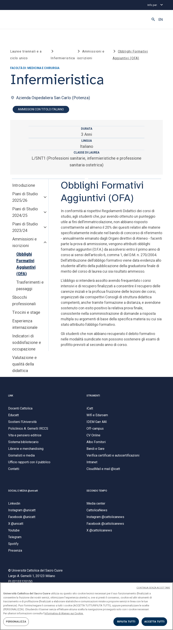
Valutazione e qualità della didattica (24, 365)
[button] (153, 19)
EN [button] (161, 20)
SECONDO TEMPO (96, 492)
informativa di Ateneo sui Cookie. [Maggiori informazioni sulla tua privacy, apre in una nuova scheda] (63, 613)
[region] (86, 606)
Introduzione (23, 186)
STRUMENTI (93, 396)
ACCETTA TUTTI (154, 621)
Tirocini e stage (26, 313)
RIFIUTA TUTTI (126, 621)
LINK (10, 396)
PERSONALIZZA (16, 621)
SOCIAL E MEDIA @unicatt (23, 492)
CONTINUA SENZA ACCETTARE (153, 587)
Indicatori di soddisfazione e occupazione (26, 344)
